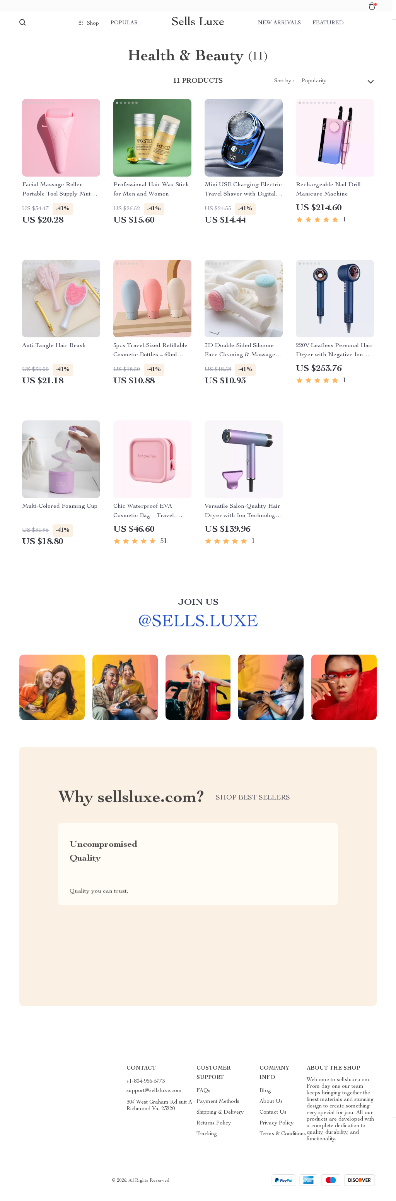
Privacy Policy (276, 1129)
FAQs (203, 1097)
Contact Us (273, 1118)
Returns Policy (213, 1129)
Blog (265, 1097)
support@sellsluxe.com (154, 1097)
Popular (124, 23)
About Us (271, 1108)
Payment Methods (217, 1108)
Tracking (206, 1140)
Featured (328, 23)
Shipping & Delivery (220, 1118)
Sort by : (284, 87)
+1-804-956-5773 (145, 1087)
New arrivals (279, 23)
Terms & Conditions (282, 1140)
